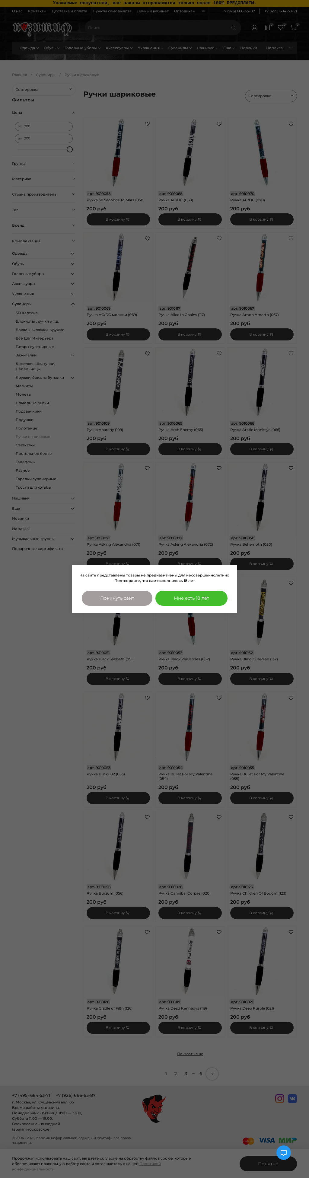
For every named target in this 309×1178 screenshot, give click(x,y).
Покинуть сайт (117, 598)
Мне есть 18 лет (191, 598)
